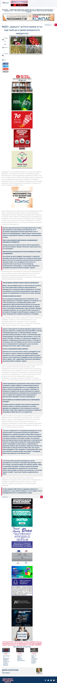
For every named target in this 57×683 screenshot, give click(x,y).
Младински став (9, 10)
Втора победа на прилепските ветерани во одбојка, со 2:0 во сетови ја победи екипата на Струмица (12, 658)
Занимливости (25, 10)
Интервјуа (50, 10)
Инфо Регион (20, 9)
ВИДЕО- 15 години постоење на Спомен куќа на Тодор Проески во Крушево (39, 656)
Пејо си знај (33, 10)
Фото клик (17, 10)
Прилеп (11, 648)
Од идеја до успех (29, 9)
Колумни (28, 11)
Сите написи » (6, 671)
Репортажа (44, 10)
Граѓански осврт (49, 9)
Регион (6, 9)
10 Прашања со (39, 9)
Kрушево (40, 648)
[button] (5, 64)
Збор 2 (38, 10)
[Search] (41, 497)
